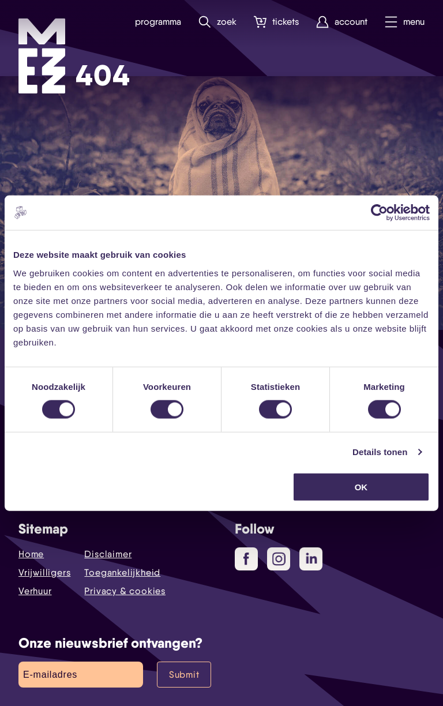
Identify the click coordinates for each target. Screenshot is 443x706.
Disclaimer (108, 554)
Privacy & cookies (125, 590)
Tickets (276, 22)
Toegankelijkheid (122, 572)
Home (31, 554)
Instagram (281, 559)
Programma (158, 21)
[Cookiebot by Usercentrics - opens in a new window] (379, 212)
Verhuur (35, 590)
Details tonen (379, 452)
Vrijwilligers (44, 572)
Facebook (250, 559)
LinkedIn (312, 558)
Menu (405, 22)
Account (341, 22)
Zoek (217, 22)
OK (361, 486)
